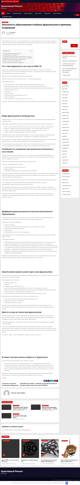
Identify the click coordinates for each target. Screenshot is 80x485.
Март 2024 (64, 109)
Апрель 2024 (65, 106)
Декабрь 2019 (65, 139)
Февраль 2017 (65, 160)
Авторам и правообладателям (67, 480)
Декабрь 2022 (65, 130)
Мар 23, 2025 (6, 463)
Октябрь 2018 (65, 142)
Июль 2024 (65, 97)
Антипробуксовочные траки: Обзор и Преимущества (49, 460)
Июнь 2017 (64, 151)
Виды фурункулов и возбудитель (11, 55)
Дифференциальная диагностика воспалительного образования (18, 58)
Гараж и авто (47, 13)
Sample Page (58, 480)
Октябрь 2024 (65, 92)
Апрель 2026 (65, 86)
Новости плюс (65, 188)
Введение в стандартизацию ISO (69, 61)
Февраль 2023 (65, 127)
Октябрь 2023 (65, 121)
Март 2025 (64, 89)
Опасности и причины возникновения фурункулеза (10, 384)
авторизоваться (26, 430)
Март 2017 (64, 157)
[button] (74, 15)
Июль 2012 (64, 163)
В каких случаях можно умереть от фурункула (14, 62)
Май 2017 (64, 154)
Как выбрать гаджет (7, 16)
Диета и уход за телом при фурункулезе (12, 61)
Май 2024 (64, 103)
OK (66, 483)
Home (53, 480)
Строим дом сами (17, 13)
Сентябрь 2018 (65, 145)
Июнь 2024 (65, 100)
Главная (8, 13)
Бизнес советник (57, 13)
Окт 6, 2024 (45, 463)
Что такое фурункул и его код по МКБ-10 (12, 53)
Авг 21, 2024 (65, 463)
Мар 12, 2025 (26, 463)
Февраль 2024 (65, 112)
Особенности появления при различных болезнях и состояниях (17, 56)
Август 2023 (65, 124)
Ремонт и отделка (28, 13)
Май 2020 (64, 136)
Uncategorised (5, 22)
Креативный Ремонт (11, 6)
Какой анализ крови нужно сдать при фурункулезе (15, 59)
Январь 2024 (65, 115)
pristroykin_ (13, 32)
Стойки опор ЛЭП (66, 75)
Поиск (64, 41)
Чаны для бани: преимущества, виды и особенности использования (69, 70)
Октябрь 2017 (65, 148)
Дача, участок (38, 13)
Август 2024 (65, 95)
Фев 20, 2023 (16, 410)
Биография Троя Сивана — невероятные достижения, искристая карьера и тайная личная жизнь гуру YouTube (38, 384)
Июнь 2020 (64, 133)
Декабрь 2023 (65, 118)
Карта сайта (76, 480)
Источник (4, 378)
